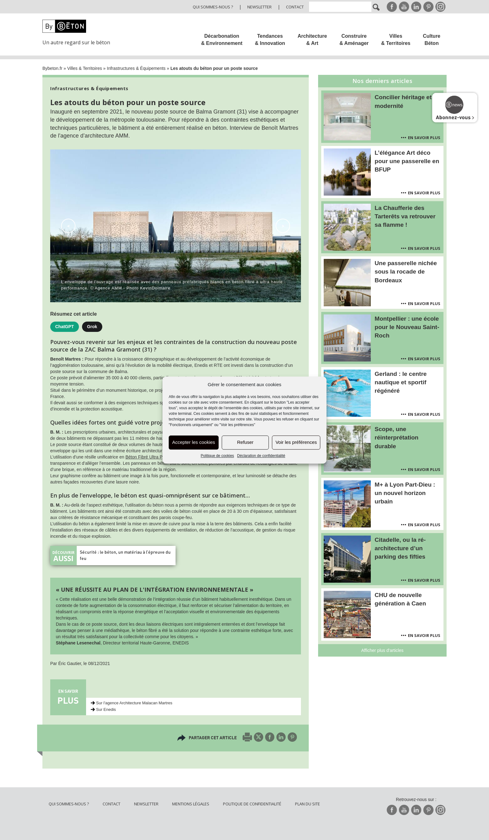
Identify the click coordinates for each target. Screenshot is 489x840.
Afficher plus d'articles (382, 650)
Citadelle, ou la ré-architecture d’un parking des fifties (400, 548)
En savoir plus (424, 137)
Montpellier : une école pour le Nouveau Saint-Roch (407, 327)
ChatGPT (64, 326)
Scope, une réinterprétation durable (396, 437)
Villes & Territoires (395, 39)
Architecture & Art (312, 39)
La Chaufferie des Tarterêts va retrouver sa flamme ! (405, 216)
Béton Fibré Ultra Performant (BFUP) (161, 456)
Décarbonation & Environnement (221, 39)
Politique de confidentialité (252, 804)
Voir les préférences (296, 442)
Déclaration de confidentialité (261, 456)
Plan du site (307, 804)
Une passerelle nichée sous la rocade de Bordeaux (406, 271)
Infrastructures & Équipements (136, 68)
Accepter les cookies (193, 442)
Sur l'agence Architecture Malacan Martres (134, 703)
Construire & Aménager (354, 39)
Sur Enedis (106, 709)
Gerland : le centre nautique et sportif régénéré (401, 382)
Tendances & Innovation (270, 39)
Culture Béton (431, 39)
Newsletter (259, 7)
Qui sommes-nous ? (213, 7)
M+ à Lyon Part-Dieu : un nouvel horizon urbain (405, 493)
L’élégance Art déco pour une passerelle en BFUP (407, 161)
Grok (92, 326)
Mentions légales (190, 804)
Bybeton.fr (52, 68)
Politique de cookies (217, 456)
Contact (295, 7)
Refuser (245, 442)
